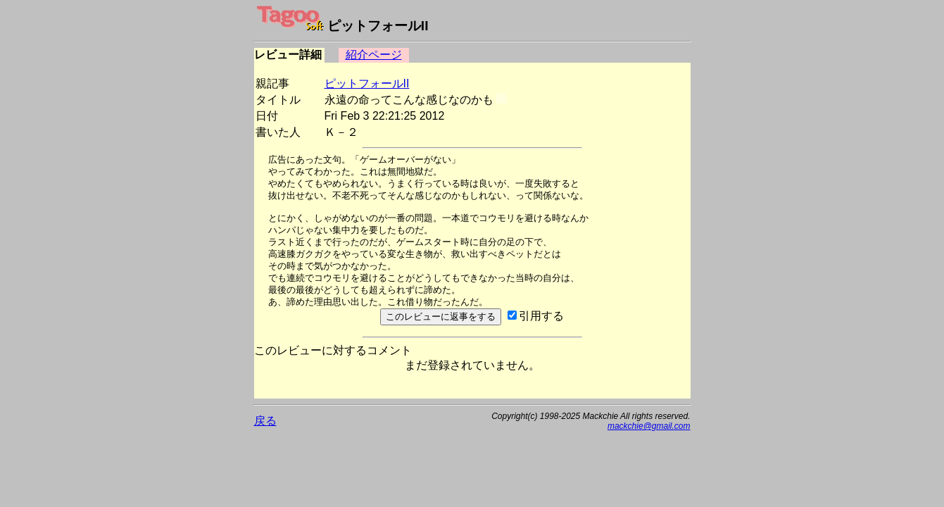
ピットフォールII (367, 83)
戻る (265, 421)
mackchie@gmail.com (649, 426)
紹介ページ (374, 55)
